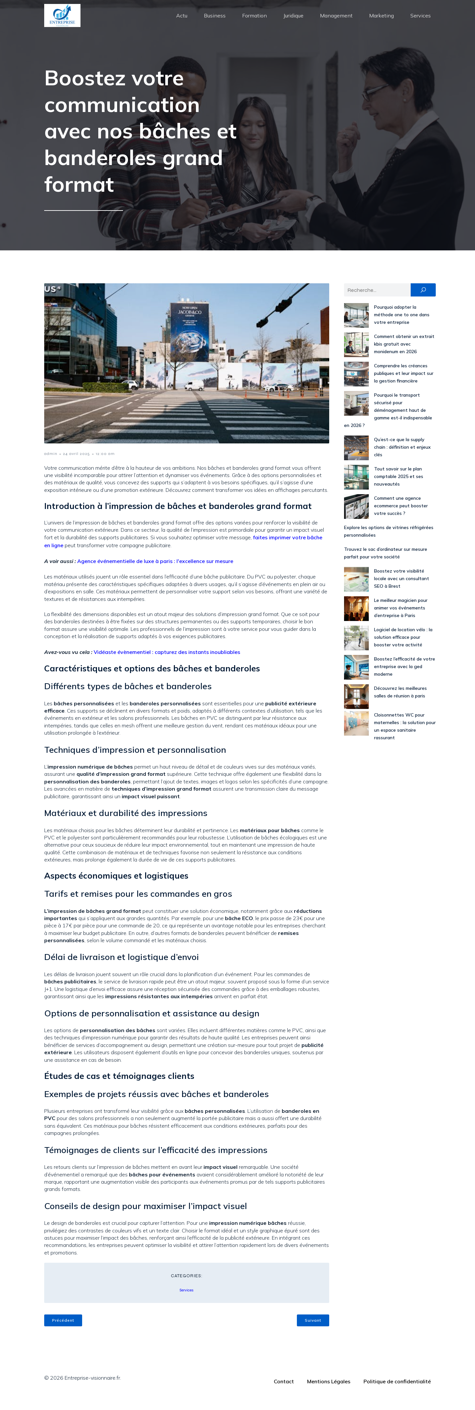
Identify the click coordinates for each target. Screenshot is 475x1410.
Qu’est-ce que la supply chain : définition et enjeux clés (402, 458)
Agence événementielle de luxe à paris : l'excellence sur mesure (155, 572)
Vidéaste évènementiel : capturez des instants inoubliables (167, 663)
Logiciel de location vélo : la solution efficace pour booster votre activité (403, 648)
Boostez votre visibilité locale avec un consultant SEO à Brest (401, 590)
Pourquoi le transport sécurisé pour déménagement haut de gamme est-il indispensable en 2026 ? (388, 422)
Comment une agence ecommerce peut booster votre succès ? (401, 517)
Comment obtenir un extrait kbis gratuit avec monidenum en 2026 (404, 355)
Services (420, 21)
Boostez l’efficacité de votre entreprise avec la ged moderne (404, 678)
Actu (181, 21)
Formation (254, 21)
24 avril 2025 (76, 465)
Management (336, 21)
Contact (284, 1393)
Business (215, 21)
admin (50, 465)
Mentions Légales (328, 1393)
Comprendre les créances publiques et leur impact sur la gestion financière (403, 384)
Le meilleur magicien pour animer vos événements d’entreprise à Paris (401, 619)
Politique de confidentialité (397, 1393)
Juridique (293, 21)
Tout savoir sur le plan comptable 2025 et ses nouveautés (398, 487)
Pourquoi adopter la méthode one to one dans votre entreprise (401, 326)
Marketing (381, 21)
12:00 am (105, 465)
